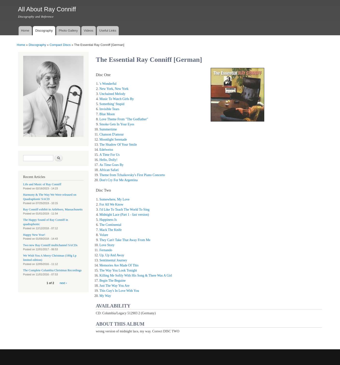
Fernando (105, 250)
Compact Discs (59, 45)
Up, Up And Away (111, 255)
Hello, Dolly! (108, 160)
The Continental (110, 225)
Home (25, 30)
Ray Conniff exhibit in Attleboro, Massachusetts (53, 209)
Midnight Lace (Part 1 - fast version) (124, 214)
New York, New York (114, 89)
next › (63, 283)
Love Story (107, 245)
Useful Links (107, 30)
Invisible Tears (109, 109)
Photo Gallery (68, 30)
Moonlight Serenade (113, 139)
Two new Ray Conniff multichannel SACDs (50, 245)
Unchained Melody (112, 94)
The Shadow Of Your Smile (118, 144)
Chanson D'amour (111, 134)
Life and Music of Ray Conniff (42, 184)
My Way (105, 296)
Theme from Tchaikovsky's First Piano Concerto (132, 175)
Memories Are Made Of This (119, 265)
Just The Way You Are (114, 285)
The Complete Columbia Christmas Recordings (52, 270)
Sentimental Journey (113, 260)
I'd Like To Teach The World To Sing (124, 209)
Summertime (108, 129)
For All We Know (111, 204)
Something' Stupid (111, 104)
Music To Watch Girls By (116, 99)
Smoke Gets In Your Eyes (116, 124)
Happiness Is (108, 220)
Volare (103, 235)
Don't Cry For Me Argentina (118, 180)
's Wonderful (108, 84)
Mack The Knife (110, 230)
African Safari (109, 170)
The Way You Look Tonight (118, 270)
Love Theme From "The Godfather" (123, 119)
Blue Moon (107, 114)
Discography (44, 30)
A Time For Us (109, 155)
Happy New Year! (34, 234)
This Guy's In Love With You (119, 291)
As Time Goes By (111, 165)
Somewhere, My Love (114, 199)
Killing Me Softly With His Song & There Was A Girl (135, 275)
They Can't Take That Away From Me (124, 240)
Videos (88, 30)
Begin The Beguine (112, 280)
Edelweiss (106, 149)
